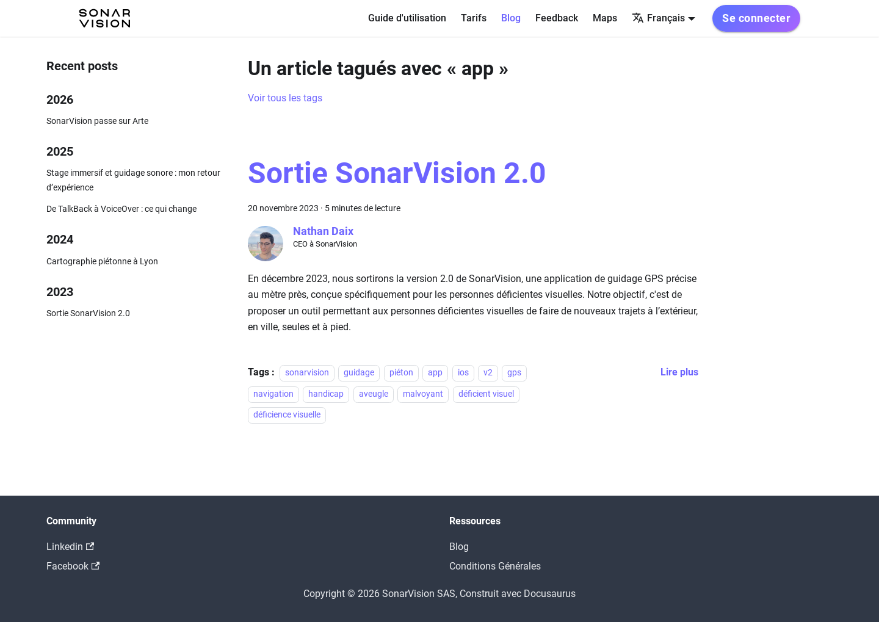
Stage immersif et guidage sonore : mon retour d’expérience (133, 180)
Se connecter (756, 18)
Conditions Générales (495, 566)
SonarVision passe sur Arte (97, 121)
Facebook (72, 566)
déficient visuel (486, 394)
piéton (401, 372)
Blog (511, 18)
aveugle (373, 394)
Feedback (556, 18)
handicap (326, 394)
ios (463, 372)
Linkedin (70, 546)
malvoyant (423, 394)
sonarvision (307, 372)
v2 (488, 372)
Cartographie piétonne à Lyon (102, 261)
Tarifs (474, 18)
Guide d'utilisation (407, 18)
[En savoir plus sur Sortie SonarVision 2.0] (679, 372)
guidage (359, 372)
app (435, 372)
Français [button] (658, 18)
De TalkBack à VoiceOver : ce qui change (121, 209)
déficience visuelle (286, 415)
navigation (273, 394)
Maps (605, 18)
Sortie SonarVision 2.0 (88, 313)
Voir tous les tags (285, 98)
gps (514, 372)
